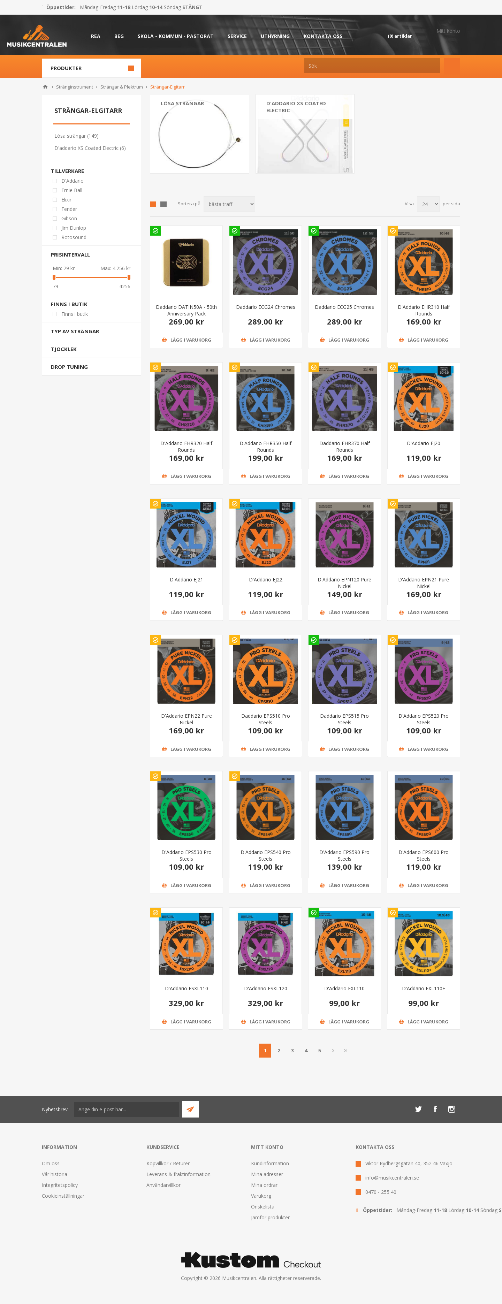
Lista (163, 204)
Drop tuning (69, 366)
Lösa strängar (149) (76, 135)
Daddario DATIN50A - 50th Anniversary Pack (186, 310)
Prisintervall (70, 254)
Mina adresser (267, 1174)
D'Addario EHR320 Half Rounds (186, 446)
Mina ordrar (264, 1185)
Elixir (66, 199)
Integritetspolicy (60, 1185)
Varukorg (261, 1195)
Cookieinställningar (63, 1195)
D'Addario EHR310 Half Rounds (424, 310)
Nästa (333, 1051)
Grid (153, 204)
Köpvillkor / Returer (168, 1163)
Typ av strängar (75, 331)
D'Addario (72, 180)
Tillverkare (67, 170)
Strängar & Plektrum (121, 87)
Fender (69, 209)
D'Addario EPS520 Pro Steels (423, 719)
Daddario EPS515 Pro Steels (344, 719)
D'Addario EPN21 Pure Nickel (423, 582)
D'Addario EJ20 (423, 443)
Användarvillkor (163, 1185)
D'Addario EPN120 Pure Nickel (344, 582)
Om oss (51, 1163)
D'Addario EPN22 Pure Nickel (186, 719)
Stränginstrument (74, 87)
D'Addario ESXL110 (186, 988)
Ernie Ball (71, 190)
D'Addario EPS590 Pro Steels (344, 855)
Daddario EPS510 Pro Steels (265, 719)
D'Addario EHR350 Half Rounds (265, 446)
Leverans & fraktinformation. (179, 1174)
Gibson (69, 218)
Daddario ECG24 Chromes (265, 307)
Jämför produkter (270, 1217)
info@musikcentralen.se (392, 1177)
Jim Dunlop (73, 227)
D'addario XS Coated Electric (296, 107)
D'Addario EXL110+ (424, 988)
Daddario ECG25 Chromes (344, 307)
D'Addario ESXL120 (265, 988)
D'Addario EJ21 (186, 579)
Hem (45, 86)
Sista (346, 1051)
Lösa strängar (182, 103)
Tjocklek (64, 348)
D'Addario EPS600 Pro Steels (423, 855)
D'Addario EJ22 (265, 579)
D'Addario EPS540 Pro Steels (266, 855)
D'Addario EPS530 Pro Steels (186, 855)
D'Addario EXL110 (344, 988)
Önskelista (262, 1206)
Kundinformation (270, 1163)
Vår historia (54, 1174)
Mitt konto (448, 31)
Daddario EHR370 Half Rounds (344, 446)
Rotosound (73, 237)
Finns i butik (69, 303)
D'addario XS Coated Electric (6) (90, 148)
